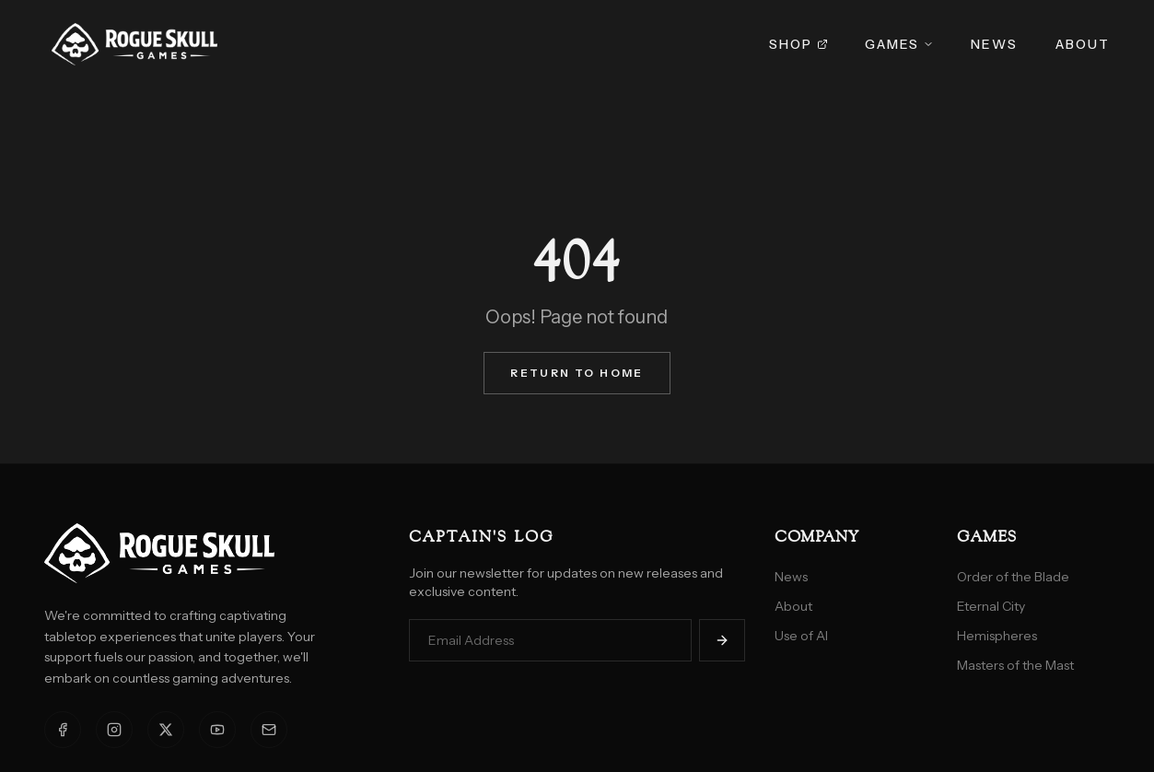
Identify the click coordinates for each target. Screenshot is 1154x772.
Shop (798, 44)
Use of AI (801, 635)
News (994, 44)
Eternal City (991, 606)
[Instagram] (114, 729)
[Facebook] (62, 729)
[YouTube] (217, 729)
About (1083, 44)
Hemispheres (997, 635)
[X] (165, 729)
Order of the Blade (1013, 576)
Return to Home (577, 373)
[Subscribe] (722, 640)
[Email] (269, 729)
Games (900, 44)
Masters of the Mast (1015, 665)
